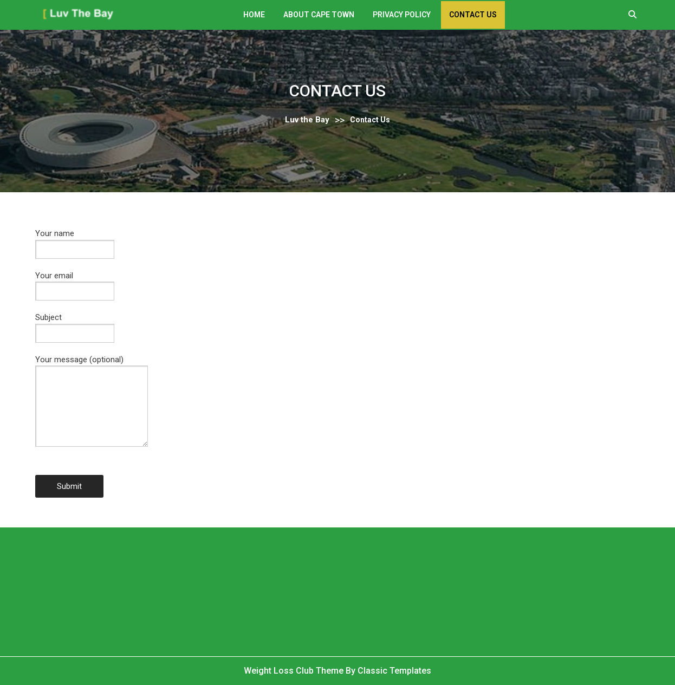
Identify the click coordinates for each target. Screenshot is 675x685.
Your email (74, 283)
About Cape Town (318, 14)
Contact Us (473, 14)
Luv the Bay (307, 120)
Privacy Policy (402, 14)
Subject (74, 325)
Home (254, 14)
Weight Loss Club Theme (295, 671)
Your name (74, 241)
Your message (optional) (91, 409)
